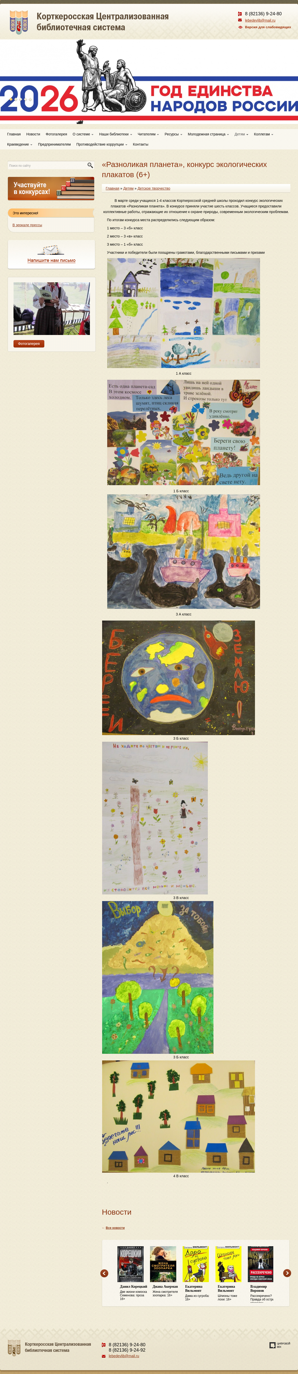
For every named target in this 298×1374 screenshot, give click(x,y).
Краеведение (19, 144)
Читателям (148, 134)
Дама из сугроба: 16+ (199, 1293)
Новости (33, 134)
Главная (14, 134)
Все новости (115, 1228)
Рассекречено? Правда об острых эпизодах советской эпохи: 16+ (264, 1294)
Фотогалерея (56, 134)
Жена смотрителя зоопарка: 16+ (166, 1291)
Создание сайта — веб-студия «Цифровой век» (279, 1345)
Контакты (140, 144)
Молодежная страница (208, 134)
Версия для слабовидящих (268, 27)
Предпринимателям (54, 144)
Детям (241, 134)
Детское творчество (154, 188)
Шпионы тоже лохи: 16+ (231, 1293)
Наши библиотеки (115, 134)
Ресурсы (173, 134)
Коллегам (263, 134)
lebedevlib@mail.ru (260, 20)
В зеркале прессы (27, 225)
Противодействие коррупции (101, 144)
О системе (83, 134)
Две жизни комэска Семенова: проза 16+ (133, 1293)
